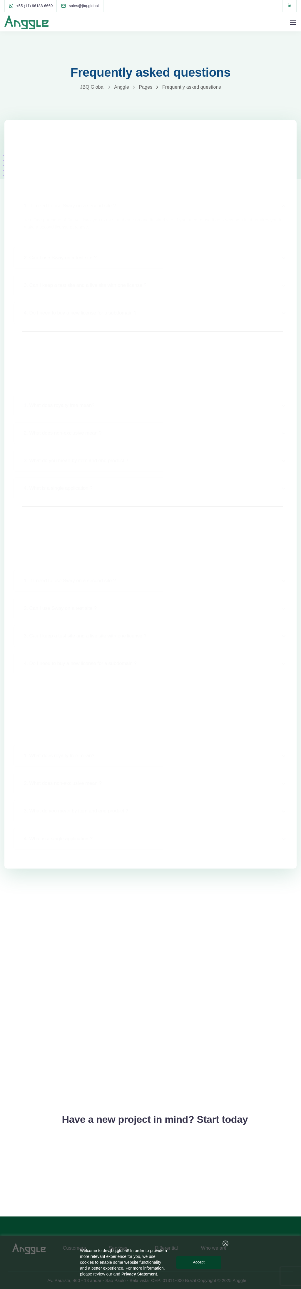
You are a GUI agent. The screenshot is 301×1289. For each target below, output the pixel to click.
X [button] (225, 1243)
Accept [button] (199, 1262)
